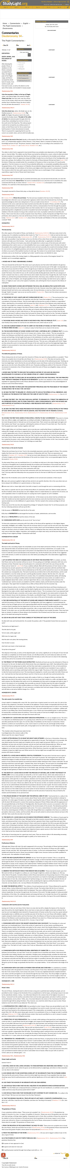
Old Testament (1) (23, 78)
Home (4, 23)
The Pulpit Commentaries (11, 26)
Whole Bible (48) (23, 75)
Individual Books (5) (24, 80)
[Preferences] (68, 7)
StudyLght (12, 3)
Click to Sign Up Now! (59, 1)
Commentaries (15, 23)
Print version (22, 62)
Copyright (21, 66)
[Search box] (22, 55)
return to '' (61, 1153)
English (25, 23)
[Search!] (29, 55)
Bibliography (22, 68)
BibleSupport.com (14, 1167)
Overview (21, 64)
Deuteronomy (7, 28)
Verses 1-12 (6, 50)
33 (5, 45)
